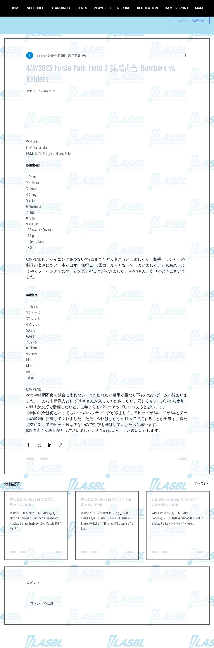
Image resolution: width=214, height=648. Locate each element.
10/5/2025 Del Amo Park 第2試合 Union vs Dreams (32, 502)
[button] (124, 8)
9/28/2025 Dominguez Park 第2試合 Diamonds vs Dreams (176, 502)
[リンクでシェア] (60, 445)
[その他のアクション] (185, 55)
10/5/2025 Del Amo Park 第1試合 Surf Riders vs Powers (106, 502)
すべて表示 (202, 483)
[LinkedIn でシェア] (50, 445)
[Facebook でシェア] (28, 445)
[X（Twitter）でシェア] (39, 445)
